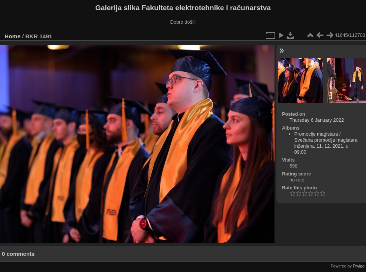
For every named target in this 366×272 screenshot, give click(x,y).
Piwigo (358, 266)
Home (12, 36)
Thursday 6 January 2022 (317, 120)
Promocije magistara (316, 134)
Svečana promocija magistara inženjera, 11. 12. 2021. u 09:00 (326, 146)
